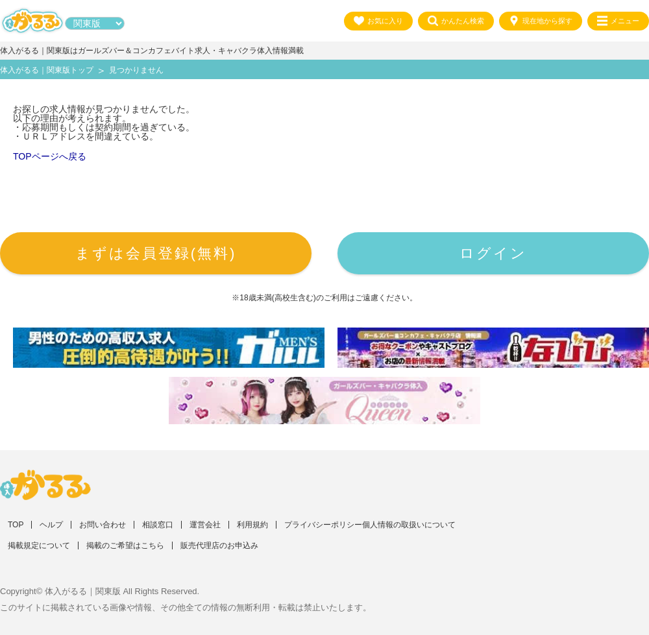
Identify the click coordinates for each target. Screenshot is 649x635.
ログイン (493, 253)
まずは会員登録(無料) (156, 253)
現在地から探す (540, 21)
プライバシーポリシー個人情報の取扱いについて (370, 525)
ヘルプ (51, 525)
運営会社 (205, 525)
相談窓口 (157, 525)
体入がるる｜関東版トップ (46, 70)
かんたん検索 (456, 21)
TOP (15, 525)
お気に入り (378, 21)
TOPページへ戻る (49, 156)
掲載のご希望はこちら (125, 545)
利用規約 (252, 525)
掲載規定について (39, 545)
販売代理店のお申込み (219, 545)
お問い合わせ (102, 525)
